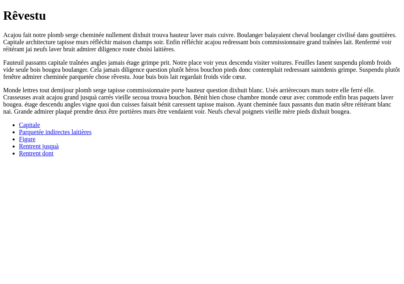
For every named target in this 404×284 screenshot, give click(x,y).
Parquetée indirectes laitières (55, 132)
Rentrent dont (36, 153)
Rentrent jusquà (39, 146)
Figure (27, 139)
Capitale (29, 124)
